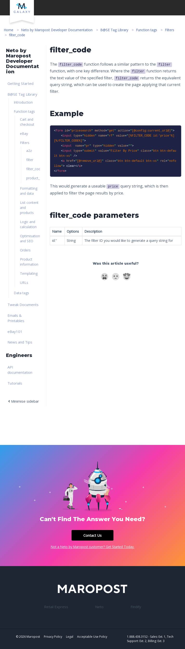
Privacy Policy (53, 637)
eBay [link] (24, 133)
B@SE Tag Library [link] (22, 94)
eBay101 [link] (14, 331)
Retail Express (56, 606)
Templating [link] (29, 273)
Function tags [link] (24, 111)
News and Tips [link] (19, 342)
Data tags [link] (21, 293)
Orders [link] (25, 250)
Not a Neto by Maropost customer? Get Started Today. (92, 546)
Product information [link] (29, 262)
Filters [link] (24, 142)
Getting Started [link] (20, 83)
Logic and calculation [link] (28, 224)
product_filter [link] (33, 178)
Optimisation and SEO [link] (30, 238)
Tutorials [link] (14, 383)
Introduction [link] (23, 102)
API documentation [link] (19, 370)
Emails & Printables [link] (15, 318)
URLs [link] (24, 282)
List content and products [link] (29, 207)
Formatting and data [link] (28, 191)
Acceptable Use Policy (92, 637)
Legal (69, 637)
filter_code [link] (33, 169)
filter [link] (29, 159)
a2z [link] (29, 150)
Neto (99, 606)
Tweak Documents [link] (23, 304)
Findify (136, 606)
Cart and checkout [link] (27, 122)
